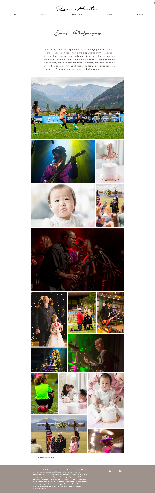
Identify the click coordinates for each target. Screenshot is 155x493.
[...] (131, 2)
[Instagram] (120, 471)
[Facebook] (115, 471)
